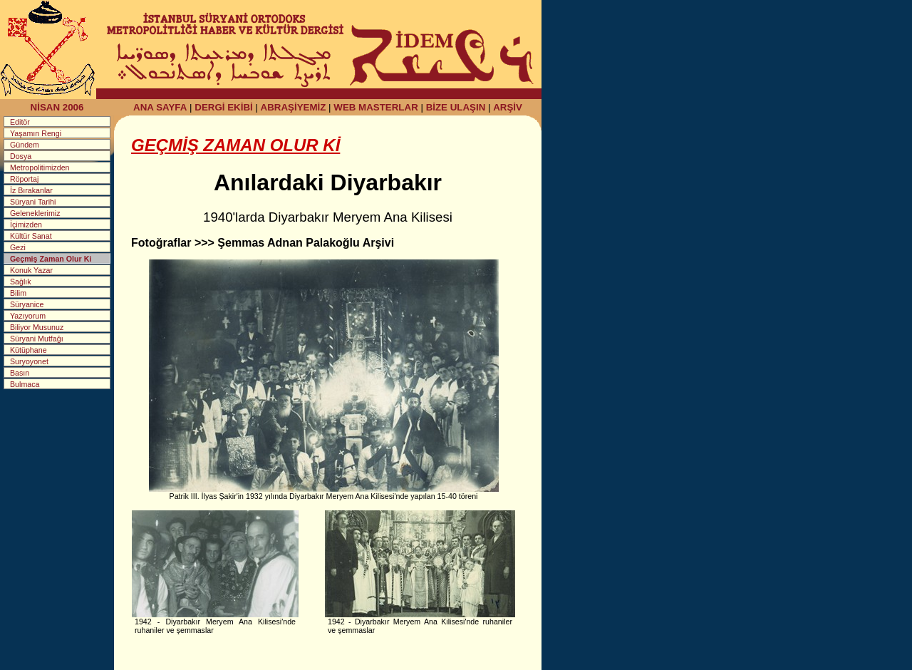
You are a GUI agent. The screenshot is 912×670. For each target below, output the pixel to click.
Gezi (18, 247)
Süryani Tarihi (33, 201)
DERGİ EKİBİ (223, 107)
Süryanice (26, 304)
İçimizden (26, 224)
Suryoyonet (29, 361)
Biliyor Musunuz (36, 327)
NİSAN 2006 (57, 107)
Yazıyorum (28, 315)
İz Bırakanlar (31, 190)
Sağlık (20, 281)
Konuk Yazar (31, 270)
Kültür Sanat (31, 236)
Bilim (18, 293)
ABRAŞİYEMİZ (293, 107)
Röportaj (24, 179)
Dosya (20, 156)
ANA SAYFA (160, 107)
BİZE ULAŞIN (456, 107)
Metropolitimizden (40, 167)
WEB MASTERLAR (375, 107)
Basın (19, 372)
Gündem (24, 144)
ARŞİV (507, 107)
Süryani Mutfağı (36, 338)
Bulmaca (24, 384)
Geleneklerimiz (35, 213)
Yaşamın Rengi (35, 133)
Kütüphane (28, 350)
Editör (20, 122)
